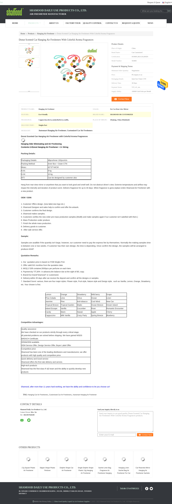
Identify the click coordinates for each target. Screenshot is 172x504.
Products (34, 23)
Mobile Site (37, 501)
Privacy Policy (46, 501)
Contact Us (112, 23)
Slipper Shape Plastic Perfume (47, 469)
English (168, 2)
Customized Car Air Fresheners (60, 395)
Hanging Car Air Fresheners (38, 395)
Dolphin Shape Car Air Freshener (66, 469)
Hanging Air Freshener (45, 34)
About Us (53, 23)
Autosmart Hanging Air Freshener (85, 395)
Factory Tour (73, 23)
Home (15, 23)
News (150, 23)
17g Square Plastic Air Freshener (28, 469)
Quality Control (92, 23)
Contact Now (123, 99)
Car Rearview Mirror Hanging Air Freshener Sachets (143, 470)
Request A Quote (153, 2)
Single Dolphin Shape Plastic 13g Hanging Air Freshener (85, 470)
